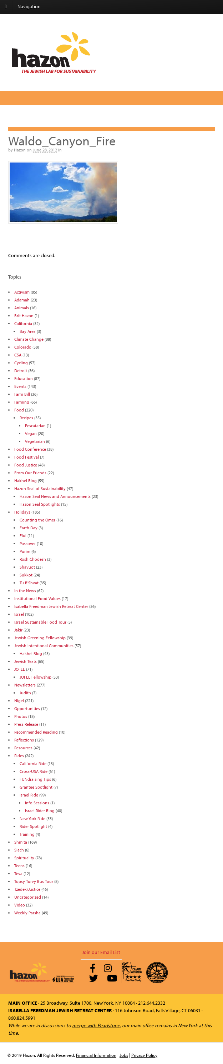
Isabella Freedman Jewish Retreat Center (51, 606)
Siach (19, 850)
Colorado (22, 347)
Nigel (19, 700)
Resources (23, 747)
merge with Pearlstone (96, 1025)
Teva (18, 873)
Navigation (29, 6)
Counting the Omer (37, 520)
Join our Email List (101, 952)
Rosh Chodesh (33, 559)
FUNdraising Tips (35, 779)
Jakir (18, 630)
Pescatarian (35, 425)
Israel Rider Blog (40, 810)
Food (19, 410)
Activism (22, 292)
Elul (23, 535)
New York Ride (32, 818)
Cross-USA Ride (33, 771)
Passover (28, 543)
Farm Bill (22, 394)
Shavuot (27, 567)
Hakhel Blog (25, 480)
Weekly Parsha (27, 912)
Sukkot (26, 575)
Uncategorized (27, 897)
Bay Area (28, 331)
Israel (19, 614)
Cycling (21, 362)
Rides (19, 755)
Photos (20, 716)
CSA (17, 355)
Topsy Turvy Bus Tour (33, 881)
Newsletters (25, 685)
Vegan (31, 433)
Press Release (26, 724)
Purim (25, 551)
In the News (25, 590)
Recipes (26, 417)
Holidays (22, 512)
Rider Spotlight (33, 826)
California (23, 323)
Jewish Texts (25, 661)
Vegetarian (35, 441)
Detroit (20, 370)
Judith (25, 692)
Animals (21, 307)
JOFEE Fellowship (35, 677)
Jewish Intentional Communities (44, 645)
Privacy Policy (144, 1055)
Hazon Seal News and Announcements (55, 496)
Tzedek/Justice (27, 889)
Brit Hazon (24, 315)
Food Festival (26, 457)
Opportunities (27, 708)
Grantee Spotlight (36, 787)
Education (23, 378)
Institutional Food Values (37, 598)
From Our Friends (30, 472)
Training (27, 834)
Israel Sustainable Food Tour (40, 622)
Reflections (24, 740)
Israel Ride (29, 795)
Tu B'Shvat (29, 582)
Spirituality (24, 857)
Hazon (20, 150)
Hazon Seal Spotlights (40, 504)
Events (20, 386)
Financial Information (96, 1055)
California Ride (33, 763)
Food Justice (25, 465)
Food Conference (30, 449)
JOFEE (19, 669)
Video (19, 905)
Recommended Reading (36, 732)
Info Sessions (37, 802)
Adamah (22, 300)
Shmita (20, 842)
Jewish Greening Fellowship (40, 637)
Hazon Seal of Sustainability (40, 488)
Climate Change (29, 339)
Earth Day (28, 527)
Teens (19, 865)
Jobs (124, 1055)
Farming (21, 402)
